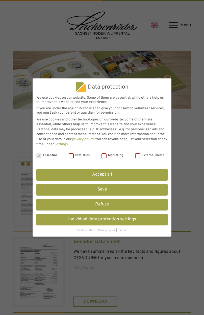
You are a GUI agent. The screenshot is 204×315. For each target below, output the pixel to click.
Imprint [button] (122, 230)
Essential (46, 155)
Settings (61, 144)
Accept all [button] (102, 174)
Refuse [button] (102, 204)
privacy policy (83, 139)
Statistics (79, 155)
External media (149, 155)
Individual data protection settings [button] (102, 219)
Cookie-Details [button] (86, 230)
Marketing (112, 155)
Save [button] (102, 189)
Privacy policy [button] (107, 230)
